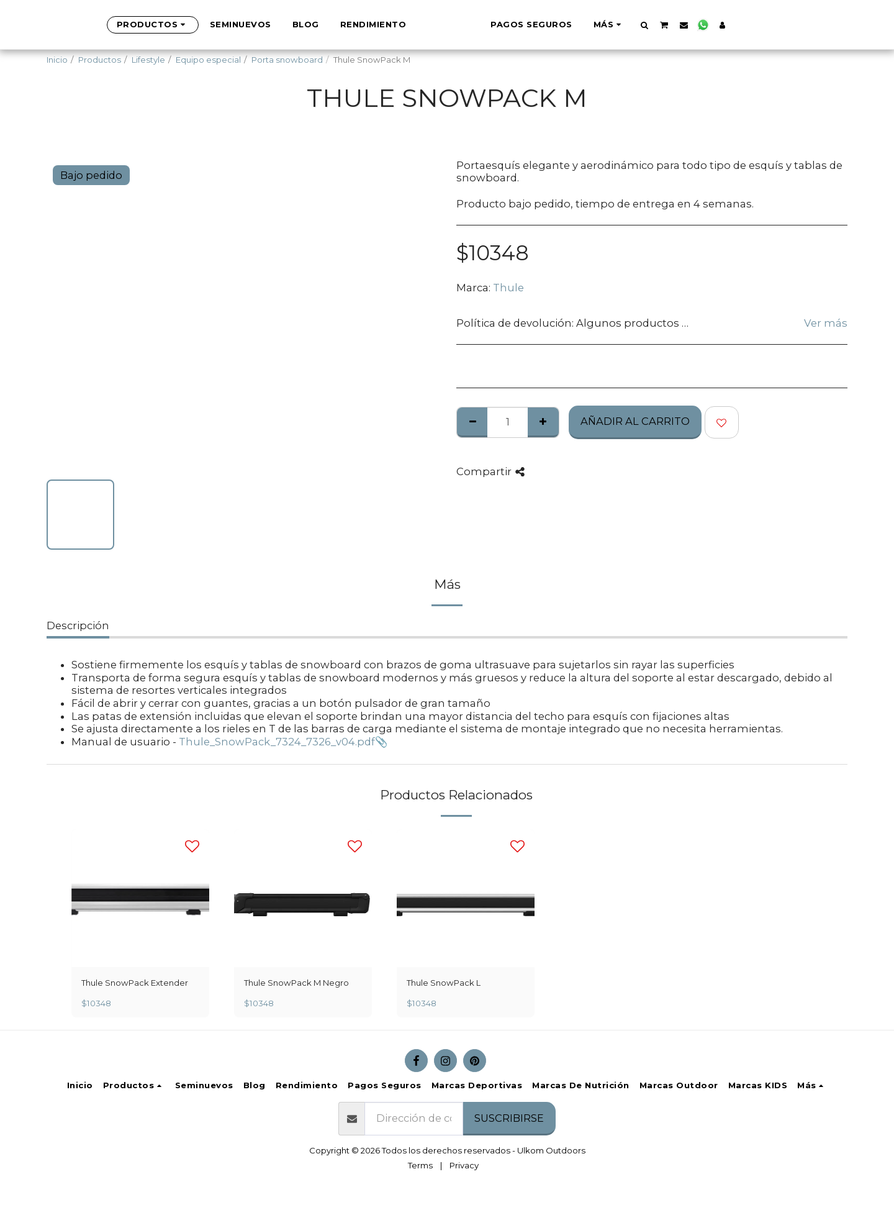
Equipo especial (208, 60)
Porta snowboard (287, 60)
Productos (99, 60)
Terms (420, 1165)
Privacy (464, 1165)
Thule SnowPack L (444, 983)
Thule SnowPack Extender (134, 983)
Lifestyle (148, 60)
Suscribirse (509, 1118)
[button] (688, 24)
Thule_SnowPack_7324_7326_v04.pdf (277, 741)
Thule (508, 287)
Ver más (825, 323)
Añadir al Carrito (635, 421)
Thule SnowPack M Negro (296, 983)
